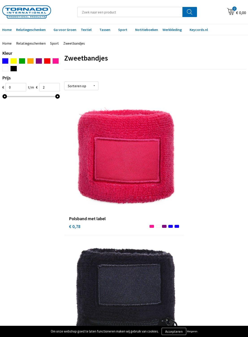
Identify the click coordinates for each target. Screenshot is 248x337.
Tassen (104, 29)
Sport (122, 29)
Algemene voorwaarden (208, 243)
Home (7, 43)
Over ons (76, 243)
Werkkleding (172, 29)
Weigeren (192, 331)
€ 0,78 (74, 166)
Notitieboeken (146, 29)
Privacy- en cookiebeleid (208, 250)
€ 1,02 (195, 166)
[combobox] (130, 12)
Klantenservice (141, 250)
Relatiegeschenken (31, 29)
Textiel (86, 29)
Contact (136, 243)
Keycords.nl (199, 29)
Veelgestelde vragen (84, 250)
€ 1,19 (135, 173)
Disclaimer (198, 256)
